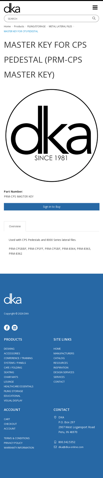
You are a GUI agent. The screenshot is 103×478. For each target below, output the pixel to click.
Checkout (10, 424)
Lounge (9, 381)
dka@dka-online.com (70, 447)
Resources (61, 363)
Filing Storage (13, 391)
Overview (15, 226)
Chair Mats (11, 377)
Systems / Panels (15, 363)
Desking (9, 348)
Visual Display (13, 400)
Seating (9, 372)
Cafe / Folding (13, 367)
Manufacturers (64, 353)
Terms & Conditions (17, 438)
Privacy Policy (13, 443)
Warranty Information (19, 447)
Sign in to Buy (51, 206)
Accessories (12, 353)
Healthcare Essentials (18, 386)
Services (59, 377)
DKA (23, 8)
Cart (7, 419)
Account (9, 428)
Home (57, 348)
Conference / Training (18, 358)
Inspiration (61, 367)
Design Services (64, 372)
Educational (12, 396)
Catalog (59, 358)
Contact (59, 381)
